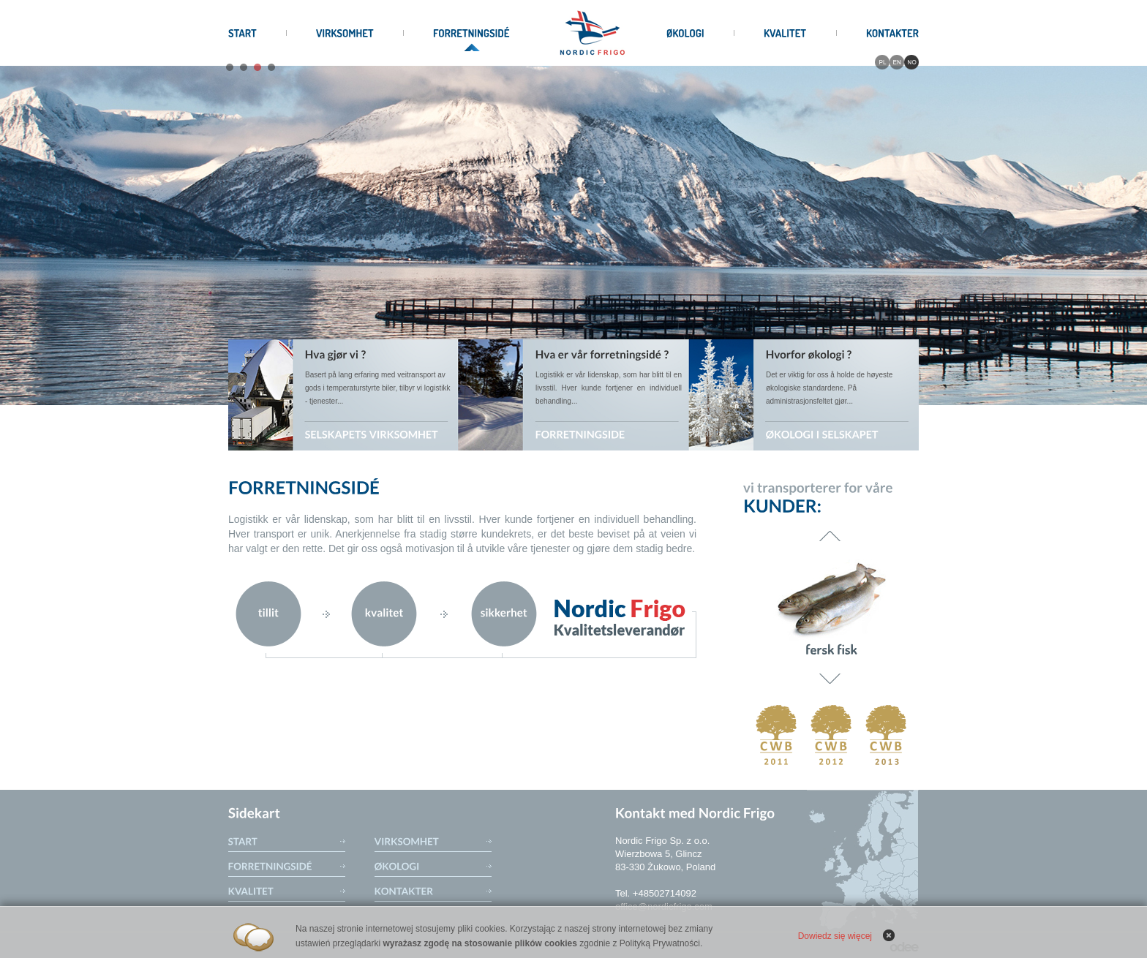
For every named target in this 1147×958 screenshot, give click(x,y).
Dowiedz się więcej (835, 936)
